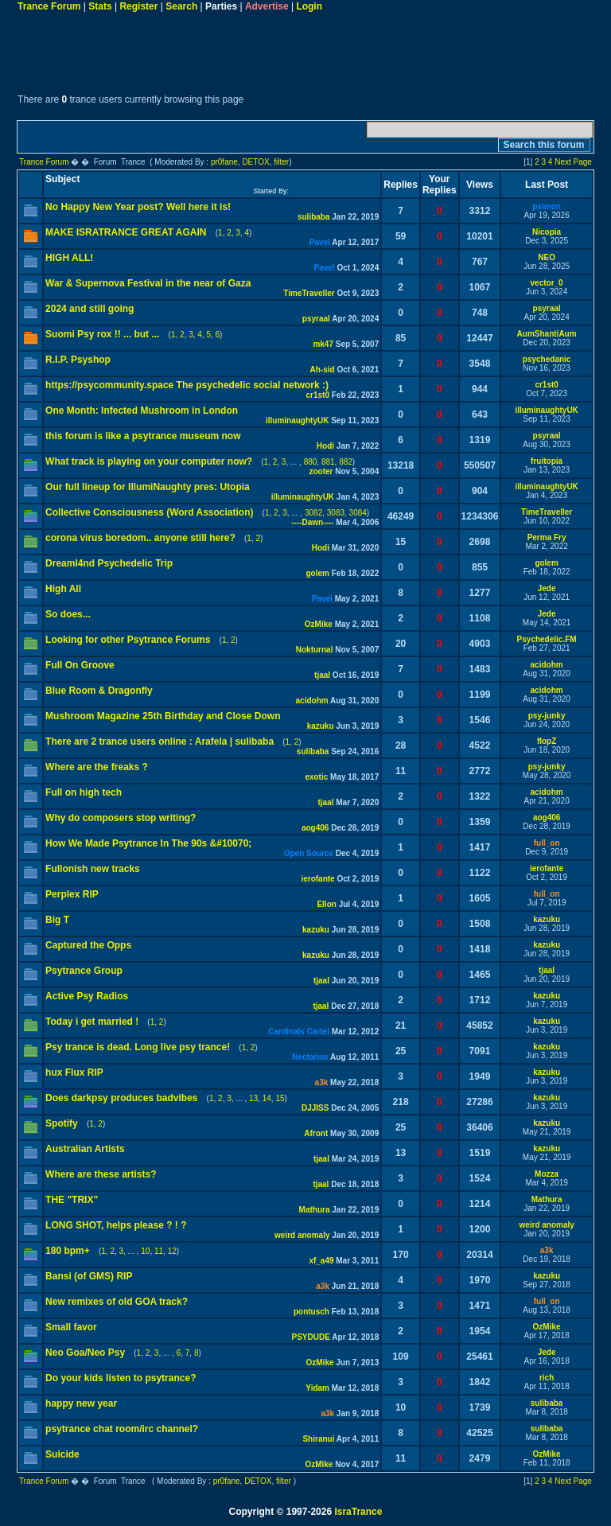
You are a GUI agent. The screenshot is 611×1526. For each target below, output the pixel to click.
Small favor (71, 1327)
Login (309, 6)
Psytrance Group (84, 970)
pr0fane (224, 162)
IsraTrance (358, 1511)
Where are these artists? (100, 1174)
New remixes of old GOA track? (116, 1301)
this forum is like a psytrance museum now (142, 436)
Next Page (573, 162)
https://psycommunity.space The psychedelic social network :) (187, 385)
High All (63, 588)
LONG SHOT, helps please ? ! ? (115, 1225)
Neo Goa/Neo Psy (85, 1352)
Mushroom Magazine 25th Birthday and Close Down (162, 716)
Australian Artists (85, 1148)
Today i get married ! (91, 1021)
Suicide (62, 1454)
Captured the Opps (88, 945)
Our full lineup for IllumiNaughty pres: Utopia (147, 486)
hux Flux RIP (74, 1072)
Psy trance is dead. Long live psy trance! (137, 1047)
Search (181, 6)
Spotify (61, 1123)
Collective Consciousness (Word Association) (149, 512)
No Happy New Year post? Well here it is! (138, 206)
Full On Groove (80, 665)
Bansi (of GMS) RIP (88, 1276)
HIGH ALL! (69, 257)
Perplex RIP (72, 894)
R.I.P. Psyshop (78, 359)
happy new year (81, 1403)
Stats (99, 6)
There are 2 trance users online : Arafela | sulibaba (159, 741)
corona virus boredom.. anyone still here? (140, 537)
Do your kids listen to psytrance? (120, 1378)
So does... (68, 614)
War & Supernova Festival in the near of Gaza (148, 283)
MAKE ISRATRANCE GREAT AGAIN (125, 232)
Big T (57, 919)
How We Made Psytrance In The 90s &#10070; (148, 843)
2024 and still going (89, 308)
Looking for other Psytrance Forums (127, 639)
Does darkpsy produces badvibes (121, 1098)
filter (281, 162)
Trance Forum (49, 6)
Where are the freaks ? (96, 767)
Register (138, 6)
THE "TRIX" (71, 1199)
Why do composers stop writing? (120, 817)
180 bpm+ (67, 1250)
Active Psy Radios (86, 996)
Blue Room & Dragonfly (99, 690)
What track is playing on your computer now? (148, 461)
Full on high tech (83, 792)
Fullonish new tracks (92, 868)
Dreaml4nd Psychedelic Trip (109, 563)
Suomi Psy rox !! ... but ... (102, 334)
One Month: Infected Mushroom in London (141, 410)
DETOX (255, 162)
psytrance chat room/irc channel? (121, 1429)
